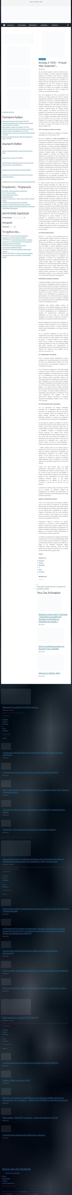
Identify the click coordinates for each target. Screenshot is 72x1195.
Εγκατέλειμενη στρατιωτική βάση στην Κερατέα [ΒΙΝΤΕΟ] (16, 170)
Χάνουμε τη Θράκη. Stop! (49, 673)
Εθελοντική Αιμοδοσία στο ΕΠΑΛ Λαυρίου (12, 121)
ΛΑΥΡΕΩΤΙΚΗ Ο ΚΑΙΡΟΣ (8, 112)
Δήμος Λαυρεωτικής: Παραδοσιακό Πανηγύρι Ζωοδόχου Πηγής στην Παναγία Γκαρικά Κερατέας (36, 791)
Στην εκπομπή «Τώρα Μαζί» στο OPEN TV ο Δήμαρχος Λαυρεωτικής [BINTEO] (35, 970)
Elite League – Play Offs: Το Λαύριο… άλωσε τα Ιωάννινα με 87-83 (30, 1117)
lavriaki (12, 710)
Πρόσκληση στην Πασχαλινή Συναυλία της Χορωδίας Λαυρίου (29, 829)
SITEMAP (4, 1181)
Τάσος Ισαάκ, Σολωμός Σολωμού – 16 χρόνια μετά (53, 585)
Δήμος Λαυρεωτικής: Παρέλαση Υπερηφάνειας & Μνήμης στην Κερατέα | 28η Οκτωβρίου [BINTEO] (17, 255)
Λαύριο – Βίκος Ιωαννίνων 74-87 (16, 1080)
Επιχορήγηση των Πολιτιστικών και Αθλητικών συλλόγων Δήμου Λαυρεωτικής (30, 952)
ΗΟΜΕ (4, 1176)
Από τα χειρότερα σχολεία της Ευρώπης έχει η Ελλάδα (51, 647)
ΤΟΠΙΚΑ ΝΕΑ (10, 25)
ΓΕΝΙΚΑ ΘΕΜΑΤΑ (22, 25)
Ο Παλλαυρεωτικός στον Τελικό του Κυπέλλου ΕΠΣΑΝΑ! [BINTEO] (18, 133)
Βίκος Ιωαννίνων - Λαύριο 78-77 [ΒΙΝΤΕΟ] (12, 158)
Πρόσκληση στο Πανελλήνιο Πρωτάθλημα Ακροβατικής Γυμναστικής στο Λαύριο (34, 810)
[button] (14, 25)
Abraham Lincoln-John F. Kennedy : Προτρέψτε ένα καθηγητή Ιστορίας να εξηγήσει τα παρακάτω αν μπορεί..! (53, 618)
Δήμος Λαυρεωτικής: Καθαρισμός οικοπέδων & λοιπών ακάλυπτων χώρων (34, 988)
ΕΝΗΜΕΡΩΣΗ (44, 25)
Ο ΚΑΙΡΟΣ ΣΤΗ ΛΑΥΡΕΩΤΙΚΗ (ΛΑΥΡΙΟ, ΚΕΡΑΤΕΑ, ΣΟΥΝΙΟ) (16, 204)
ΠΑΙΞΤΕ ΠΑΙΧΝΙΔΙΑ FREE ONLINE (10, 195)
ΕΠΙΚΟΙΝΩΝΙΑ (6, 1179)
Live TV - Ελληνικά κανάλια (8, 193)
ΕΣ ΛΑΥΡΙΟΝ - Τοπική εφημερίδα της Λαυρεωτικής (14, 191)
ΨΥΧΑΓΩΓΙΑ (55, 25)
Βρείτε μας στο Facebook (16, 1168)
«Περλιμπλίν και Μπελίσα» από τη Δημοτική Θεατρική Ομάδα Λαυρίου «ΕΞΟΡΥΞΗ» (33, 753)
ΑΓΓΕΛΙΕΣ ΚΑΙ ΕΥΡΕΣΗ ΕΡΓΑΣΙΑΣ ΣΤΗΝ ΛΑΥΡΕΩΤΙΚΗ (14, 202)
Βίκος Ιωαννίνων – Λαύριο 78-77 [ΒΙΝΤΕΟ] (12, 127)
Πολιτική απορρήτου (7, 197)
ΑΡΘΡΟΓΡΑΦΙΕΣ (33, 25)
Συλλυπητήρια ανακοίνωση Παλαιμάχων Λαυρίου (24, 1135)
